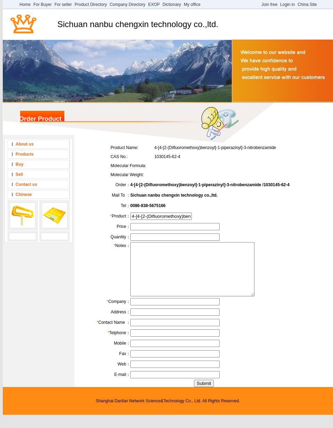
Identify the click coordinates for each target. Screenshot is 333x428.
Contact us (26, 184)
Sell (19, 174)
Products (25, 154)
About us (25, 144)
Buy (20, 164)
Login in (287, 4)
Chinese (24, 194)
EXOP (154, 4)
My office (192, 4)
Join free (269, 4)
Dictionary (171, 4)
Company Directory (127, 4)
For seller (63, 4)
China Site (307, 4)
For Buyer (42, 4)
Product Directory (91, 4)
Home (25, 4)
